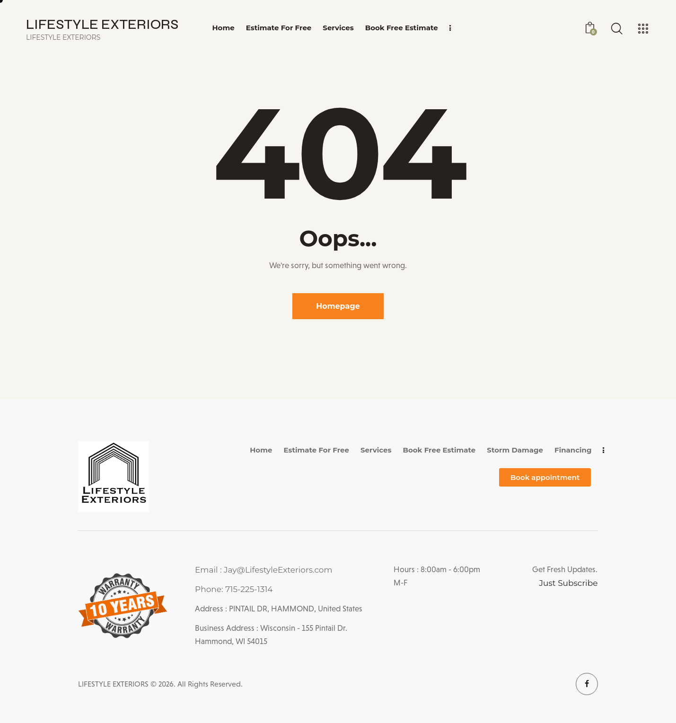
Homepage (338, 306)
